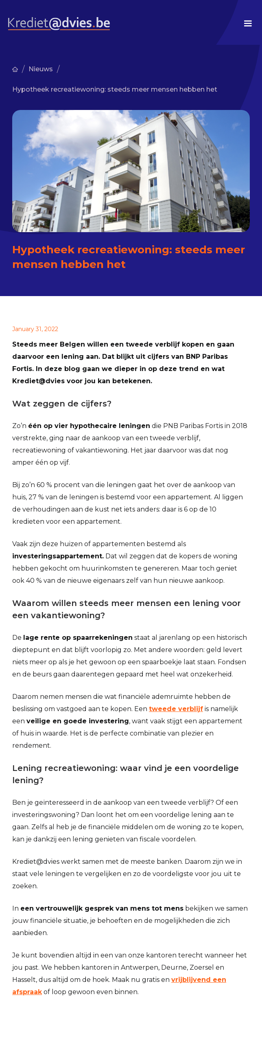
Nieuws (40, 69)
